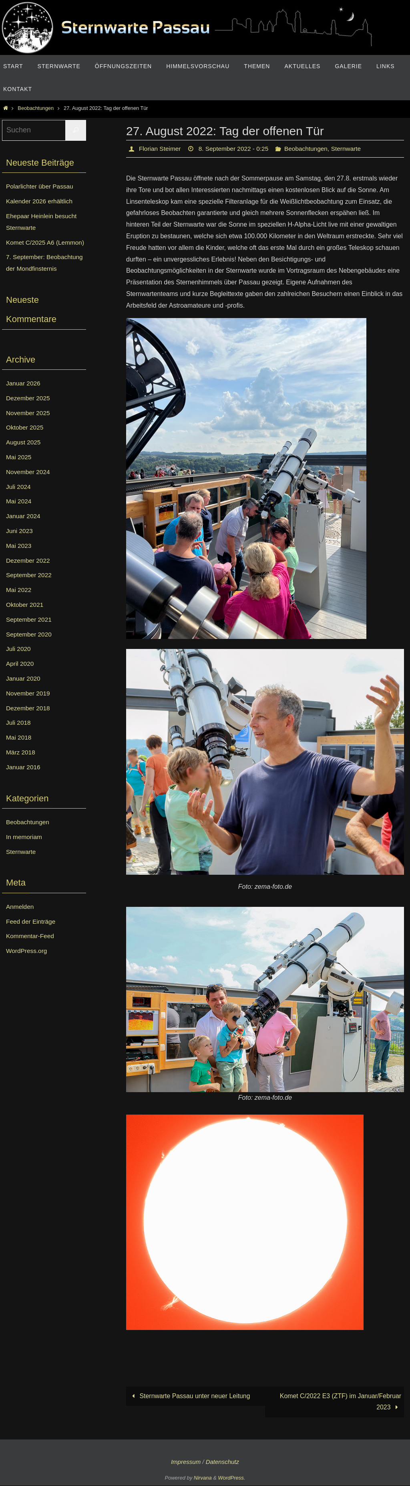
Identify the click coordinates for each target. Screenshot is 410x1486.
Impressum (186, 1462)
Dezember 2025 (29, 409)
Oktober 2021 (25, 616)
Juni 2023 (20, 542)
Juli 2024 (19, 498)
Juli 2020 (19, 660)
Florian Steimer (160, 148)
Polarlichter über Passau (41, 186)
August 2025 (24, 453)
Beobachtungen (36, 108)
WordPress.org (27, 962)
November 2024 (29, 483)
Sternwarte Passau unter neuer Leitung (190, 1396)
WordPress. (231, 1479)
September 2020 (29, 645)
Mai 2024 (19, 512)
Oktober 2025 (25, 439)
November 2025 (29, 424)
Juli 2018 (19, 734)
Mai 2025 (19, 468)
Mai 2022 (19, 601)
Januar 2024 (24, 527)
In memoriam (24, 848)
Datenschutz (222, 1462)
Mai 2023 (19, 557)
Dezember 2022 (29, 571)
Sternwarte (352, 148)
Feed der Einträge (31, 932)
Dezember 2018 (29, 719)
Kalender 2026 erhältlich (40, 201)
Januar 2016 (24, 778)
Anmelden (20, 918)
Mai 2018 (19, 749)
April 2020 (20, 675)
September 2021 (29, 631)
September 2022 (29, 586)
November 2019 (29, 704)
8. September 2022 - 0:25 (236, 148)
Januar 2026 (24, 394)
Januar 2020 (24, 690)
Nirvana (203, 1479)
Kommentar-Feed (31, 947)
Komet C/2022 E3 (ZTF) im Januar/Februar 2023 (340, 1402)
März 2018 (21, 763)
